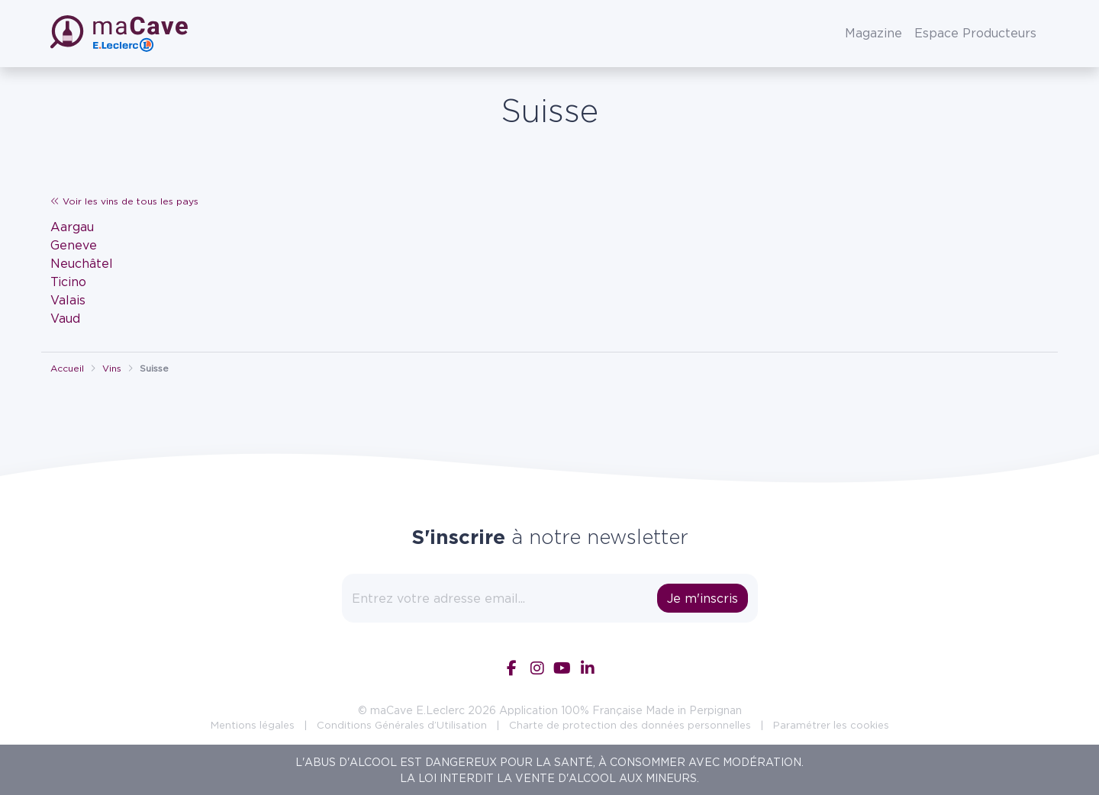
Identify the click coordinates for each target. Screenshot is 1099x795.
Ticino (68, 281)
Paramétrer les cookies (831, 724)
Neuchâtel (81, 263)
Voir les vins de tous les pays (124, 201)
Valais (67, 300)
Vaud (65, 318)
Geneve (73, 245)
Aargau (72, 226)
